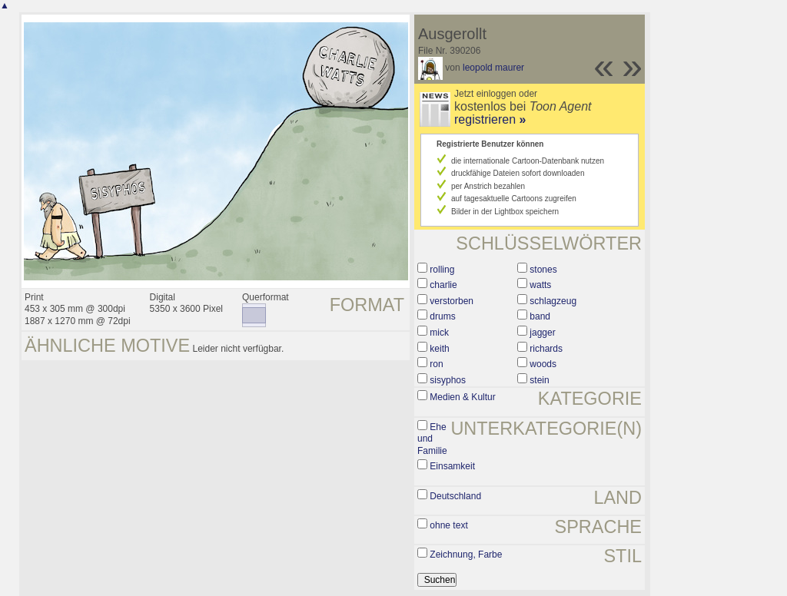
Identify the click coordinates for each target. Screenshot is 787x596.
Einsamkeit (452, 466)
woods (543, 364)
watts (540, 285)
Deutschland (455, 496)
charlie (443, 285)
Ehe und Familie (432, 439)
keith (439, 348)
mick (439, 332)
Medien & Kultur (462, 397)
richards (546, 348)
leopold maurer (493, 67)
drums (442, 316)
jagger (542, 332)
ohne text (448, 525)
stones (543, 269)
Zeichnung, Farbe (466, 554)
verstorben (451, 301)
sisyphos (448, 380)
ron (436, 364)
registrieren (490, 119)
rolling (442, 269)
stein (539, 380)
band (540, 316)
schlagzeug (553, 301)
